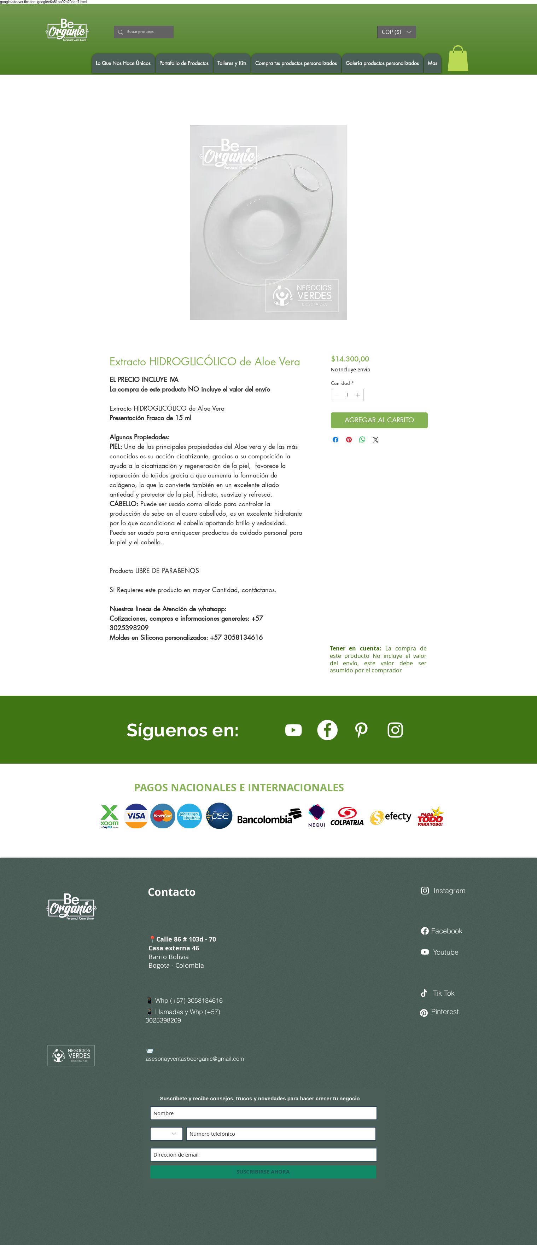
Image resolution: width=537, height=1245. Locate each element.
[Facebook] (327, 730)
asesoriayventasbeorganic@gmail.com (195, 1058)
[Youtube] (449, 952)
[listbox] (396, 32)
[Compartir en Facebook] (335, 439)
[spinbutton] (347, 395)
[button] (396, 32)
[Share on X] (376, 439)
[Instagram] (452, 891)
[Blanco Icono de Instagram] (395, 730)
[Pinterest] (448, 1011)
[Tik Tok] (458, 993)
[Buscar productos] (143, 32)
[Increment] (358, 395)
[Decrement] (336, 395)
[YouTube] (293, 730)
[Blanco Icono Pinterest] (361, 730)
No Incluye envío (350, 369)
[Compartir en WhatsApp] (362, 439)
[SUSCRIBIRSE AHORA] (263, 1172)
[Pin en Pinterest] (349, 439)
